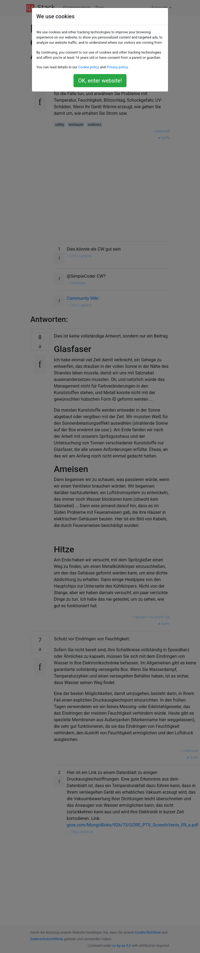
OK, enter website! (100, 80)
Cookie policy (88, 67)
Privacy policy (117, 67)
